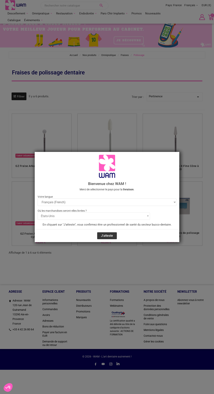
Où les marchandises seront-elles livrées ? (62, 210)
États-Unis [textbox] (48, 216)
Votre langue (45, 196)
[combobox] (94, 216)
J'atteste (107, 235)
